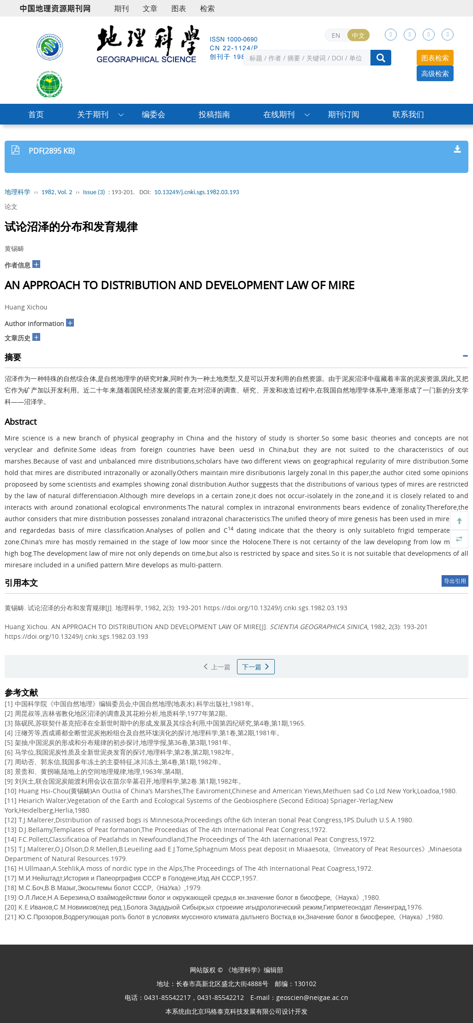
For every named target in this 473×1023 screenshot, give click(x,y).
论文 (11, 206)
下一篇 (256, 666)
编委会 (153, 114)
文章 (150, 8)
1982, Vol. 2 (57, 192)
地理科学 (17, 192)
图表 (178, 8)
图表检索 (435, 57)
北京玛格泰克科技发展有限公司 (236, 1011)
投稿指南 (214, 114)
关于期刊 (93, 114)
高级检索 (435, 73)
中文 (358, 35)
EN (336, 35)
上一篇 (216, 666)
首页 (36, 114)
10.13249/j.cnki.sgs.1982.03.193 (196, 192)
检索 (207, 8)
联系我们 (408, 114)
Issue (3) (94, 192)
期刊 (121, 8)
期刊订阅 (343, 114)
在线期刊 (279, 114)
